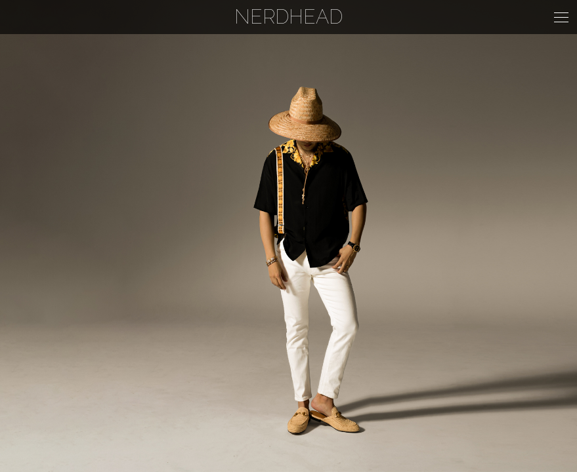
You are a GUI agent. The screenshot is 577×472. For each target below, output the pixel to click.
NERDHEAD (288, 16)
